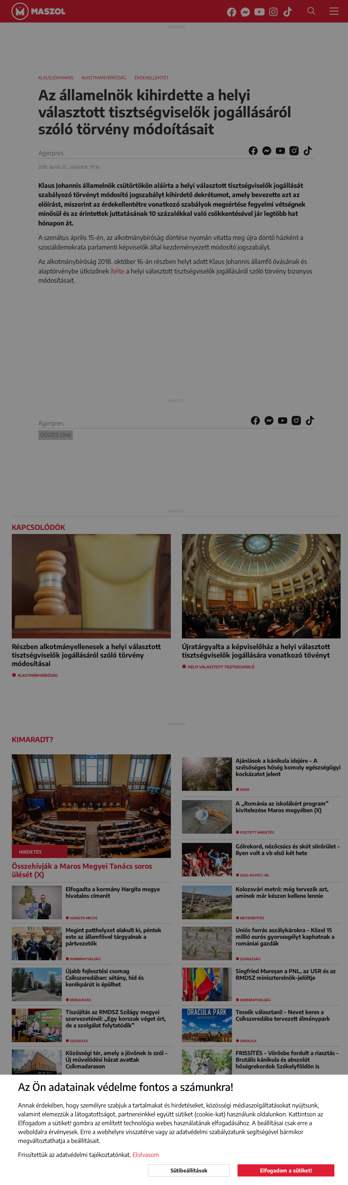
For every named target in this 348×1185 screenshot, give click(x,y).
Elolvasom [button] (146, 1154)
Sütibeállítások (189, 1170)
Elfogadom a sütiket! (286, 1170)
